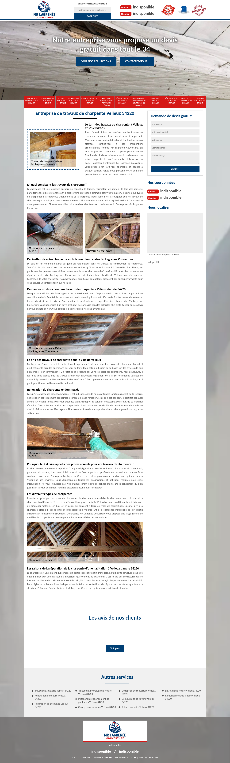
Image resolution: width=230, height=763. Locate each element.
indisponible (143, 7)
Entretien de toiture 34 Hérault (73, 100)
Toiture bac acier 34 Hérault (61, 100)
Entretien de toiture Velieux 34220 (183, 690)
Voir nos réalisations (96, 61)
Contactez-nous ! (137, 61)
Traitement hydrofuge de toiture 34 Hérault (106, 101)
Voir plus (115, 648)
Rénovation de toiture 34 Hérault (171, 100)
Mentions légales (125, 757)
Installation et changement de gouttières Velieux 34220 (93, 700)
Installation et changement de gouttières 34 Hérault (139, 101)
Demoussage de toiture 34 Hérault (47, 100)
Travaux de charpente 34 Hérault (186, 100)
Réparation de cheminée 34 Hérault (122, 100)
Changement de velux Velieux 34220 (97, 707)
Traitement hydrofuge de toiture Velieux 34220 (95, 692)
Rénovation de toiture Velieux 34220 (50, 697)
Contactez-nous (148, 757)
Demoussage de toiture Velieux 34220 (138, 700)
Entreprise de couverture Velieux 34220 (139, 692)
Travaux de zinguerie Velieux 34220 (53, 690)
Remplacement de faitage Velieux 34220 (182, 697)
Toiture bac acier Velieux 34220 (138, 707)
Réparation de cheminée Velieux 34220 (51, 705)
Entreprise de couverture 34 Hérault (31, 100)
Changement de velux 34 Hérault (156, 100)
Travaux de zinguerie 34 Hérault (199, 100)
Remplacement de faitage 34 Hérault (89, 100)
